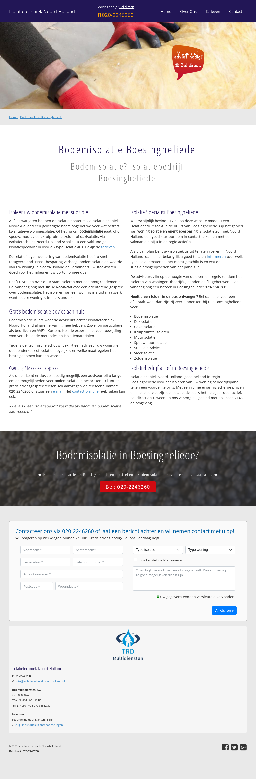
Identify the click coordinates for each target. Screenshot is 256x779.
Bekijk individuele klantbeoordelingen (38, 725)
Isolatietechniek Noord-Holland (42, 11)
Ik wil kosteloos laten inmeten (162, 560)
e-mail (58, 391)
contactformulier (86, 391)
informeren (216, 256)
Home (13, 117)
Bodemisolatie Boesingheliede (41, 117)
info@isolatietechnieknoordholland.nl (40, 681)
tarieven (108, 247)
